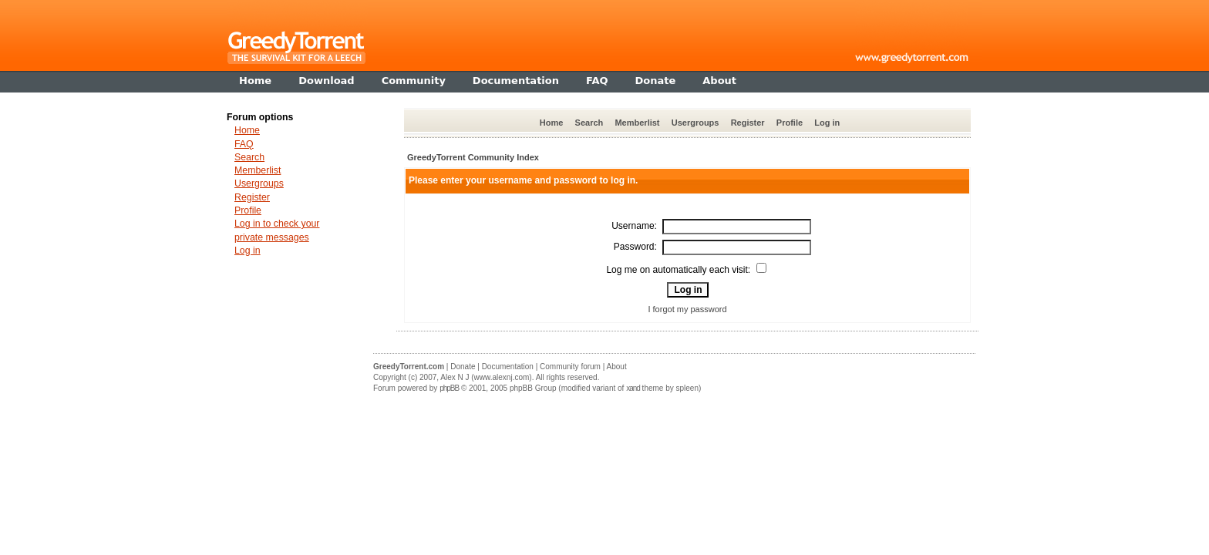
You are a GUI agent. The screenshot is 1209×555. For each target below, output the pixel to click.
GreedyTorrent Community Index (473, 157)
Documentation (508, 366)
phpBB (449, 388)
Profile (789, 122)
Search (589, 122)
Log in (827, 122)
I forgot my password (687, 309)
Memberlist (637, 122)
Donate (462, 366)
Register (748, 122)
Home (552, 122)
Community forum (570, 366)
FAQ (244, 144)
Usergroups (695, 122)
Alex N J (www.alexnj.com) (485, 377)
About (617, 366)
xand (633, 388)
